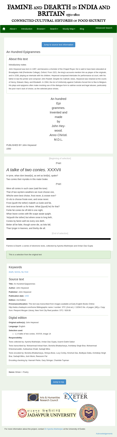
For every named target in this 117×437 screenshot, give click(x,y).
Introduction (26, 29)
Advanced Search (104, 28)
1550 (27, 296)
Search (54, 29)
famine (17, 272)
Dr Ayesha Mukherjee (54, 429)
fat (22, 272)
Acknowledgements (104, 434)
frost (26, 272)
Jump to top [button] (58, 382)
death (11, 272)
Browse (41, 29)
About (13, 29)
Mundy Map (69, 29)
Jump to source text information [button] (58, 44)
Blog (82, 29)
